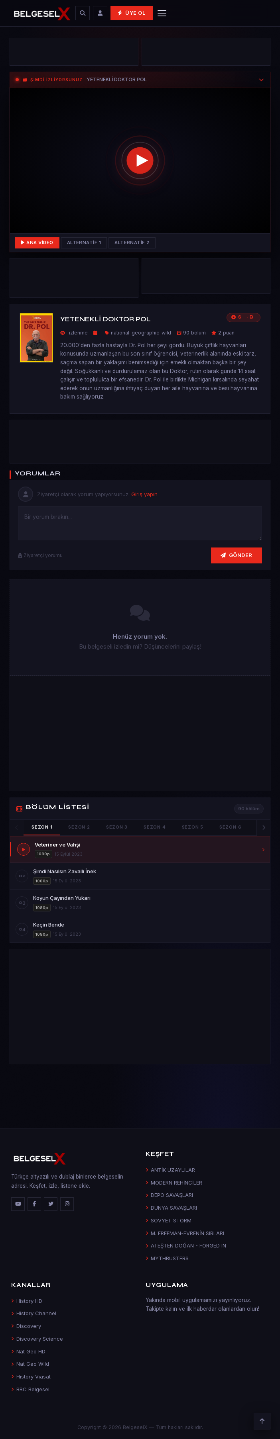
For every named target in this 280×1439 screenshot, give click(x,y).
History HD (26, 1301)
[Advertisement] (74, 52)
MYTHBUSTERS (167, 1258)
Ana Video (37, 242)
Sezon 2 (79, 827)
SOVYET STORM (168, 1220)
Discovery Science (37, 1338)
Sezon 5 (192, 827)
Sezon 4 (155, 827)
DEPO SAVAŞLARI (169, 1195)
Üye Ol (131, 13)
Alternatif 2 (132, 242)
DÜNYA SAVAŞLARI (171, 1207)
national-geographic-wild (141, 333)
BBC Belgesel (30, 1389)
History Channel (33, 1313)
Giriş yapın (144, 494)
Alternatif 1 (84, 242)
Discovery (26, 1326)
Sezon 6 (230, 827)
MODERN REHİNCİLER (174, 1182)
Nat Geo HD (28, 1351)
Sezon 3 (117, 827)
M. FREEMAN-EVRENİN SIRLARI (185, 1233)
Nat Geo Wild (30, 1364)
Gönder (236, 555)
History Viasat (31, 1376)
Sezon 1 (42, 827)
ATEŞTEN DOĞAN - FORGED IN (186, 1245)
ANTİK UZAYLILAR (170, 1170)
